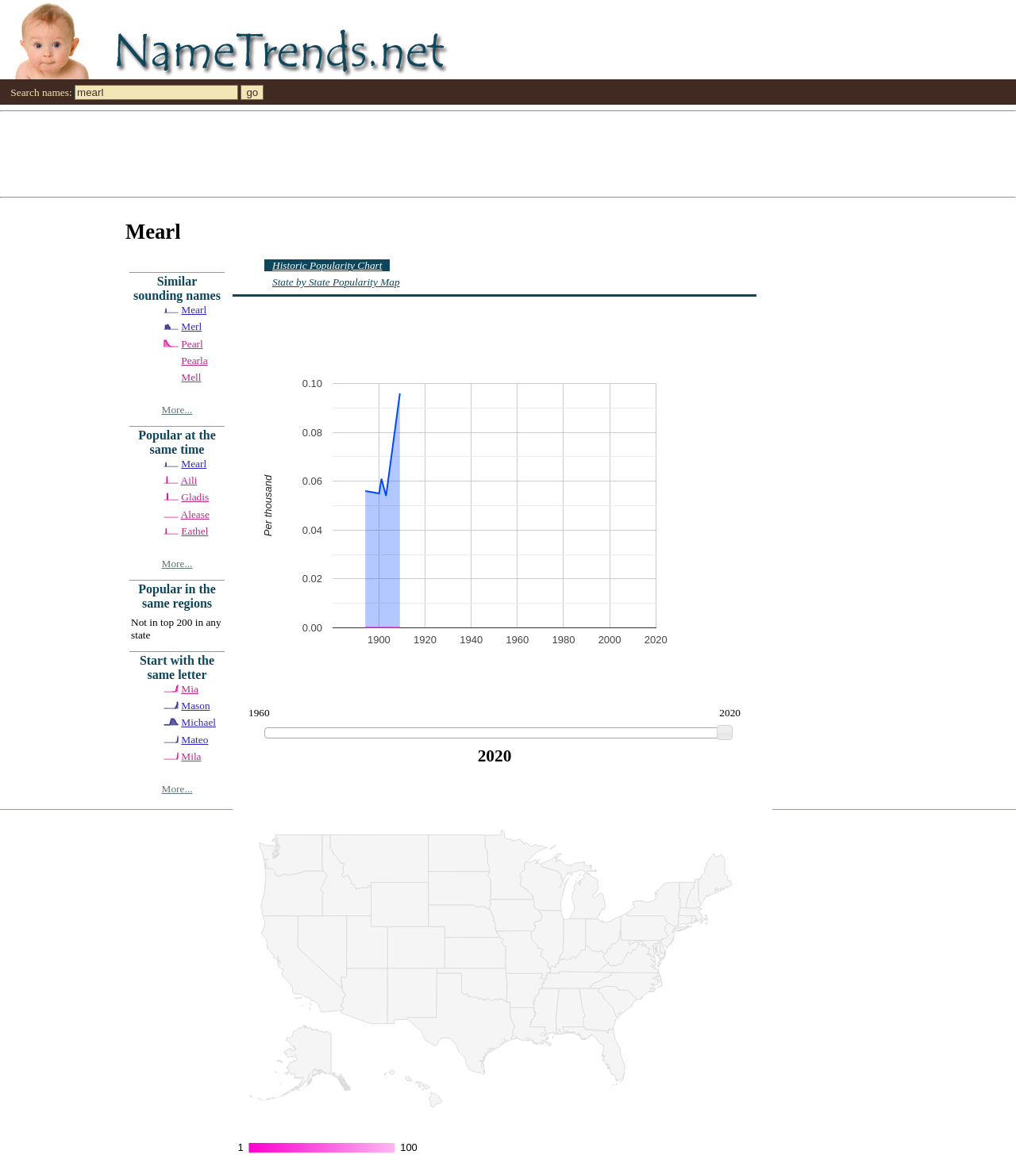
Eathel (194, 531)
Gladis (195, 497)
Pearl (191, 344)
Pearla (194, 360)
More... (177, 410)
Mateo (194, 740)
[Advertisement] (476, 153)
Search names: (40, 92)
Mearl (193, 310)
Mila (191, 756)
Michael (198, 722)
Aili (189, 480)
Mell (191, 377)
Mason (195, 705)
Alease (195, 514)
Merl (191, 326)
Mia (189, 689)
